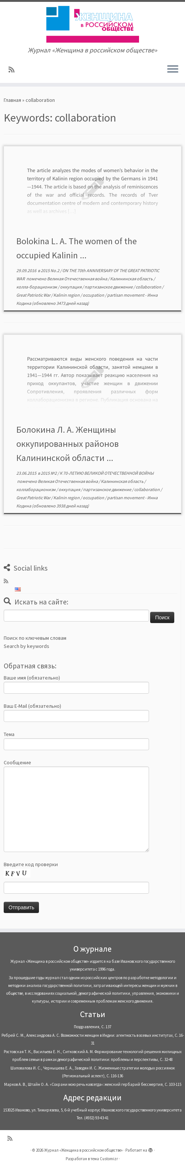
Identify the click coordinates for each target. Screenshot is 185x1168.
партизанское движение (109, 287)
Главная (12, 100)
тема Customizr (104, 1158)
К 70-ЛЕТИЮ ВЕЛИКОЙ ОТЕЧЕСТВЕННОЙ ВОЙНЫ (107, 473)
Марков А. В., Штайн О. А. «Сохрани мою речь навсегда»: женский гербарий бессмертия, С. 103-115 (92, 1084)
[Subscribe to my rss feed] (14, 69)
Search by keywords (26, 646)
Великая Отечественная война (77, 278)
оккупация (71, 287)
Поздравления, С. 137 (92, 1026)
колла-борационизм (37, 287)
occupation (94, 295)
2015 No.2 (50, 270)
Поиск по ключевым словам (35, 638)
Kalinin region (66, 295)
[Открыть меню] (172, 69)
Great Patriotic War (33, 295)
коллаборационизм (36, 489)
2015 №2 (49, 473)
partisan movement (126, 295)
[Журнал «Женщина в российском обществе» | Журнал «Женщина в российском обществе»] (92, 24)
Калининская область (131, 278)
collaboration (149, 287)
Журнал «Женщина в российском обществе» (83, 1150)
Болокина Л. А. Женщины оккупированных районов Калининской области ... (67, 444)
